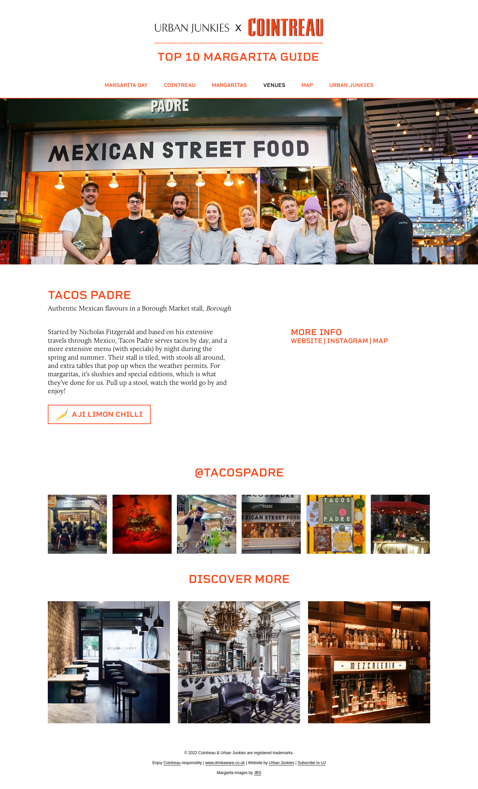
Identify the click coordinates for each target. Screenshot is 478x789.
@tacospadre (239, 472)
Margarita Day (126, 85)
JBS (257, 772)
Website (306, 341)
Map (307, 85)
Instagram (347, 341)
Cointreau (180, 85)
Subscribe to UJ (311, 762)
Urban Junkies (351, 85)
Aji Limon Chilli (107, 414)
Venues (274, 85)
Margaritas (229, 85)
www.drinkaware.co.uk (225, 762)
